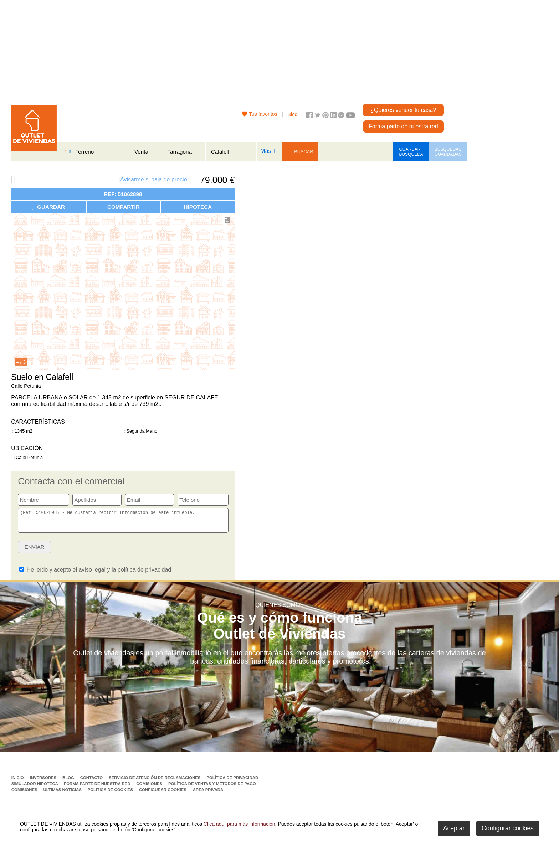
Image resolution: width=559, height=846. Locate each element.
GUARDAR (48, 207)
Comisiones (149, 788)
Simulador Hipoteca (35, 788)
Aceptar (454, 828)
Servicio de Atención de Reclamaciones (155, 782)
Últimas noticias (63, 794)
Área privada (208, 794)
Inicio (18, 782)
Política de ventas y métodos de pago (212, 788)
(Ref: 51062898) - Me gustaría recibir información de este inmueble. (123, 522)
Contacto (92, 782)
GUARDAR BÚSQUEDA (411, 152)
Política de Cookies (111, 794)
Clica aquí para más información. (240, 824)
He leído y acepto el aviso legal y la (95, 574)
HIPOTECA (198, 207)
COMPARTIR (123, 207)
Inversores (43, 782)
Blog (293, 114)
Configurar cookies (162, 794)
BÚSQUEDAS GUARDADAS (448, 152)
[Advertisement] (253, 50)
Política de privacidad (232, 782)
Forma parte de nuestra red (403, 126)
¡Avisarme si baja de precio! (153, 179)
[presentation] (173, 553)
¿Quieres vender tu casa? (403, 110)
